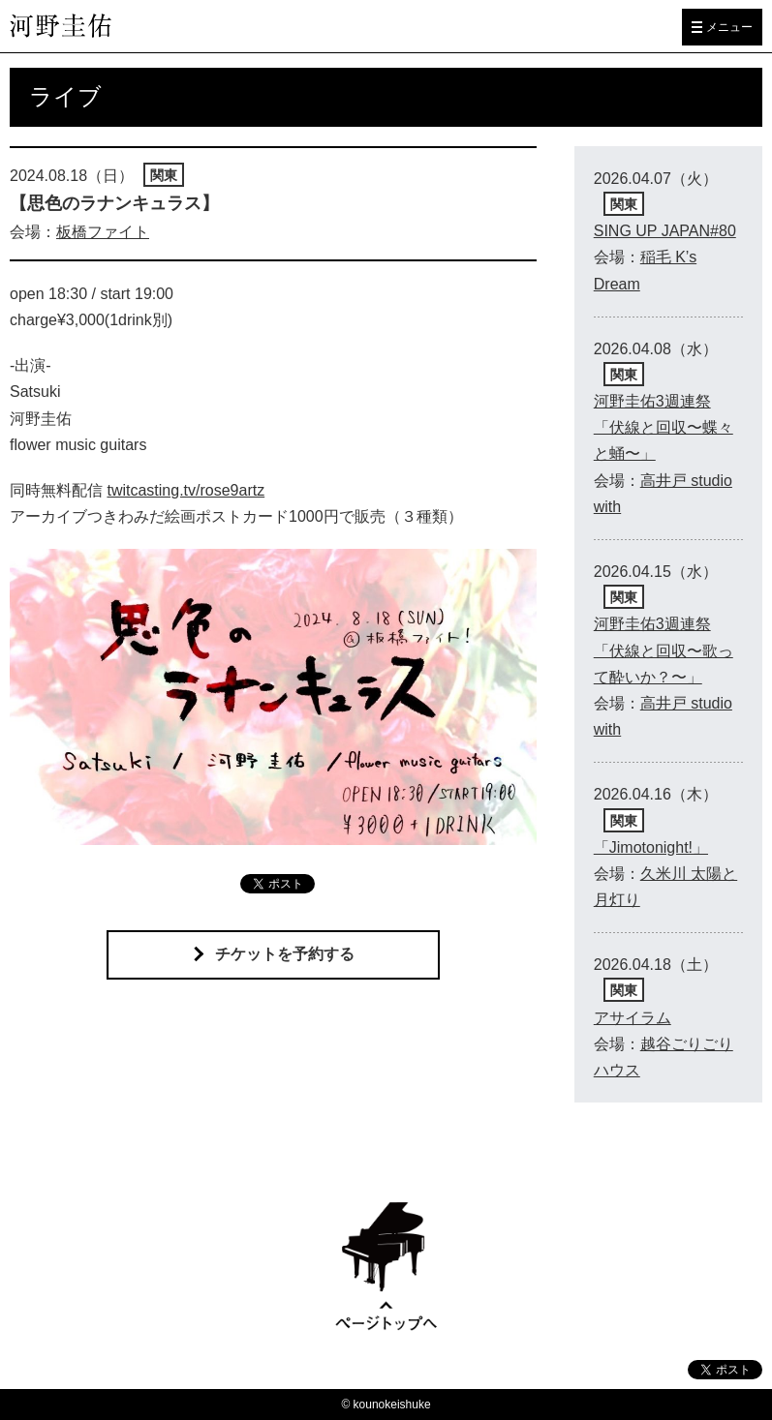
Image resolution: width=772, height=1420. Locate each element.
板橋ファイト (102, 232)
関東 (163, 175)
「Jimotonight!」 (651, 847)
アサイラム (632, 1018)
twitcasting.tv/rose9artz (185, 490)
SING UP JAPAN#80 (665, 231)
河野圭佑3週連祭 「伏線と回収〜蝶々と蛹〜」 (663, 427)
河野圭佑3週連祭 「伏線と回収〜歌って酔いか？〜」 (663, 650)
